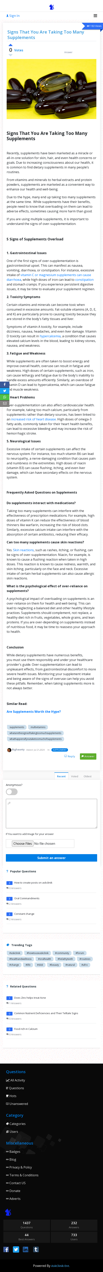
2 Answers (13, 904)
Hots (11, 1096)
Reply (69, 756)
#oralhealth (44, 959)
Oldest (87, 776)
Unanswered (17, 1104)
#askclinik (14, 953)
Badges (13, 1151)
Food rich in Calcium (26, 1029)
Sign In (13, 16)
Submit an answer (51, 858)
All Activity (15, 1080)
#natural (70, 965)
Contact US (16, 1183)
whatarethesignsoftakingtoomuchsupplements (35, 733)
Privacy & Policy (19, 1167)
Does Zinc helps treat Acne (30, 997)
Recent (61, 776)
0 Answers (13, 888)
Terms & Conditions (22, 1175)
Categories (16, 1124)
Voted (74, 776)
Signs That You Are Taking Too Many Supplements (45, 34)
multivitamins (38, 727)
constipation (84, 279)
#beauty (54, 965)
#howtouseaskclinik (37, 953)
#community (62, 953)
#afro (85, 965)
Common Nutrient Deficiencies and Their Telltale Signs (46, 1013)
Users (12, 1131)
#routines (85, 959)
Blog (11, 1159)
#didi (40, 965)
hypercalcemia (50, 336)
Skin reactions (23, 550)
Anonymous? (14, 785)
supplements (17, 727)
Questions (15, 1088)
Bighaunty (18, 749)
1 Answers (13, 1003)
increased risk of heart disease (33, 419)
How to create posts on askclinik (33, 882)
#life (28, 965)
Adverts (13, 1199)
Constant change (24, 914)
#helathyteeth (65, 959)
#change (14, 965)
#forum (80, 953)
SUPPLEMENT (60, 749)
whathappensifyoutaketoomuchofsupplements (36, 739)
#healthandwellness (20, 959)
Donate (13, 1191)
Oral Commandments (26, 898)
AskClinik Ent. (60, 1266)
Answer (88, 756)
